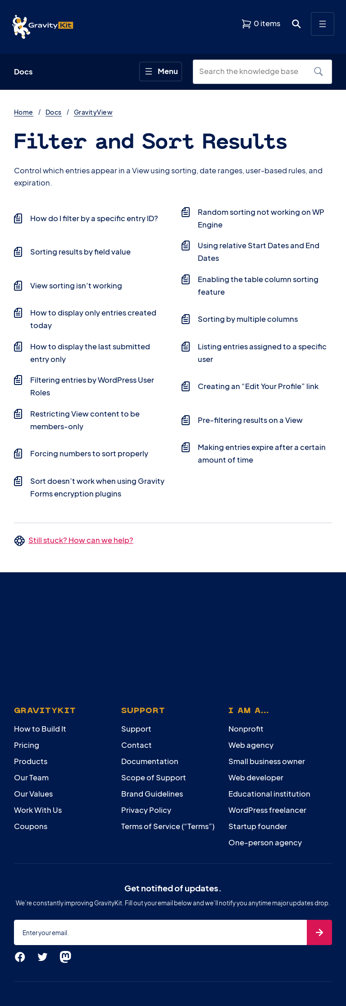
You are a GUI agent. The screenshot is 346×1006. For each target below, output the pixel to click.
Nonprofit (246, 728)
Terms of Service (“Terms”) (167, 826)
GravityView (93, 112)
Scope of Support (153, 777)
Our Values (33, 793)
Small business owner (266, 761)
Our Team (31, 777)
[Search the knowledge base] (251, 71)
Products (30, 761)
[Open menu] (322, 24)
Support (136, 728)
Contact (136, 745)
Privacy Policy (146, 810)
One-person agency (265, 842)
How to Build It (40, 728)
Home (23, 112)
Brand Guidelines (152, 793)
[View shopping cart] (260, 23)
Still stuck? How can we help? (80, 540)
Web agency (250, 745)
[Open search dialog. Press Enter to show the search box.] (296, 24)
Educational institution (269, 793)
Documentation (149, 761)
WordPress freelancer (267, 810)
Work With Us (38, 810)
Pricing (26, 745)
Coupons (30, 826)
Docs (54, 112)
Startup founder (257, 826)
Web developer (255, 777)
